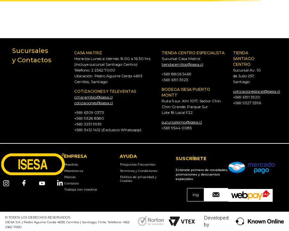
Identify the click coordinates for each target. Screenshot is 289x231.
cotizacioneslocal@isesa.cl (256, 91)
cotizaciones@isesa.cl (93, 102)
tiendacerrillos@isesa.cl (182, 64)
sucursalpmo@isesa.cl (182, 122)
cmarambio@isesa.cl (93, 97)
